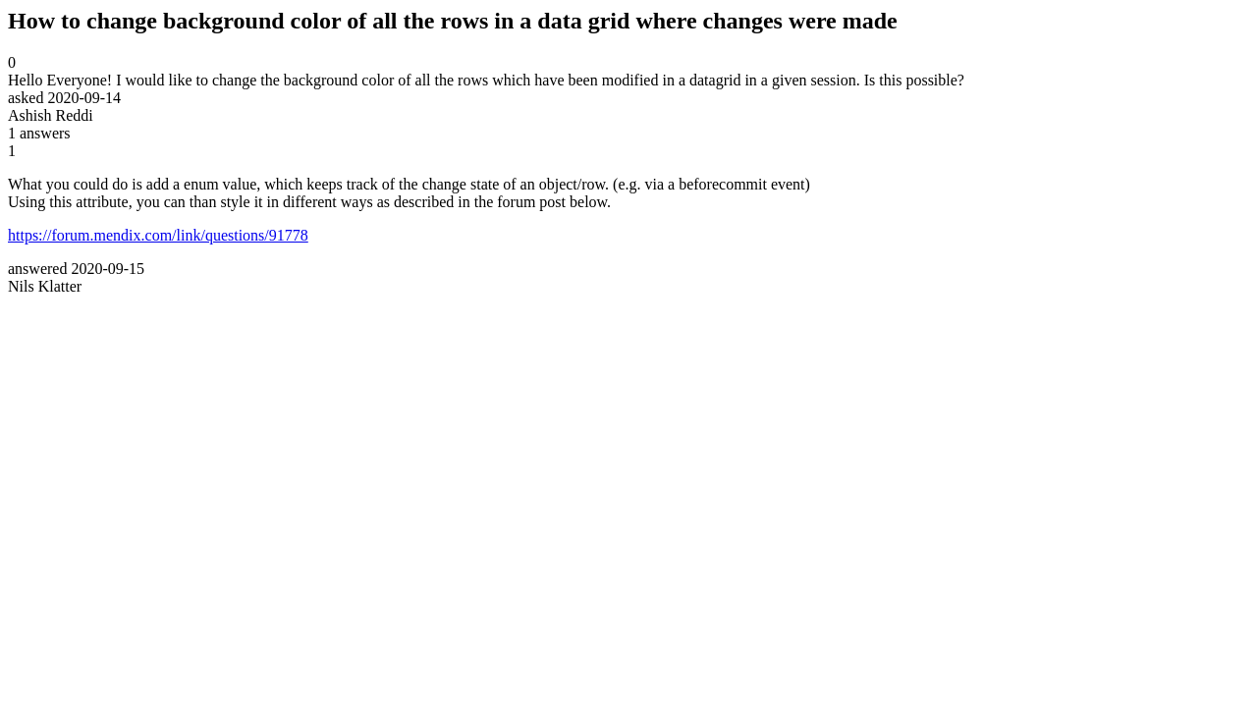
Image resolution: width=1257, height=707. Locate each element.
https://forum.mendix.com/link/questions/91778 (158, 235)
